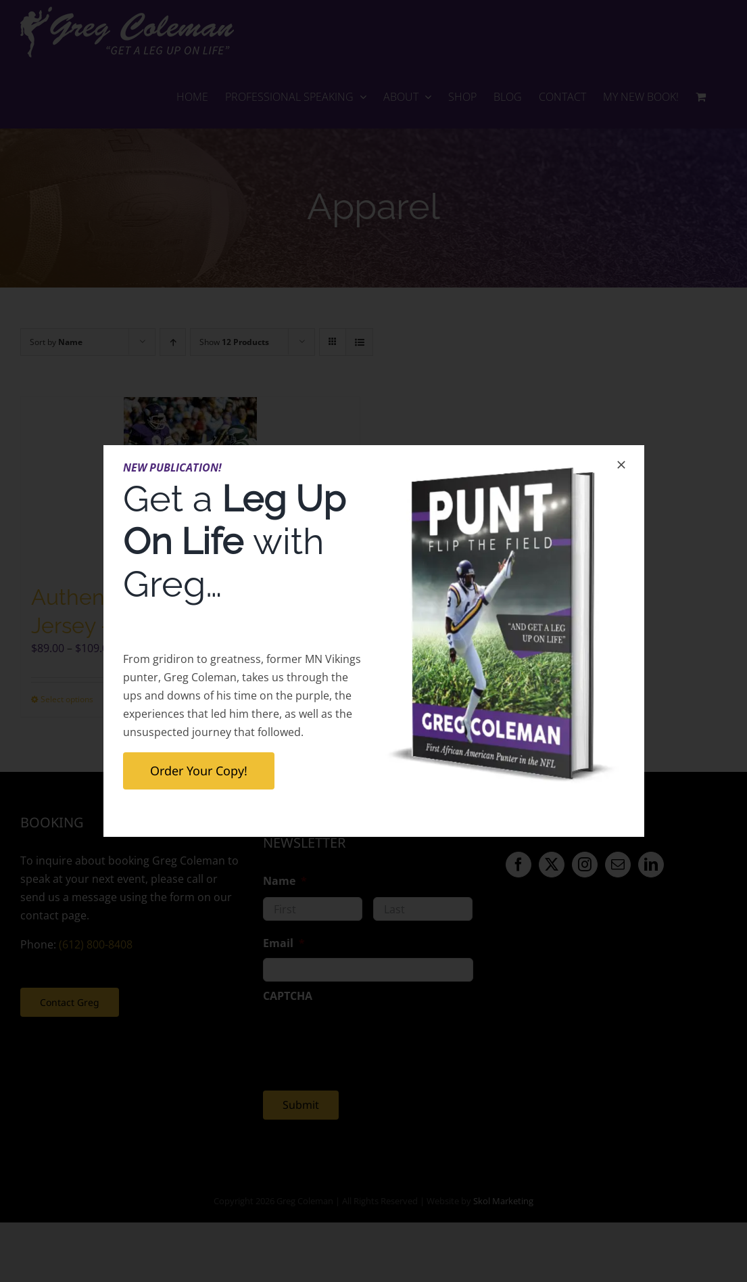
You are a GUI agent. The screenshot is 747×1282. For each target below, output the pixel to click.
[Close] (621, 465)
